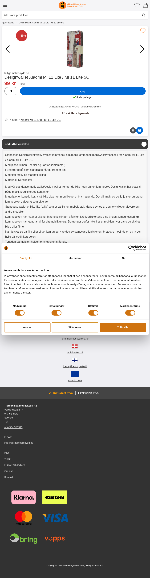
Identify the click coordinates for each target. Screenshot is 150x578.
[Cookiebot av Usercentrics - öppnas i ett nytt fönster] (131, 248)
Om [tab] (124, 258)
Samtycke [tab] (26, 258)
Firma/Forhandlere (14, 465)
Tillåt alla (122, 327)
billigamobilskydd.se (16, 73)
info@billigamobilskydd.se (18, 442)
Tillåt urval (75, 327)
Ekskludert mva (88, 393)
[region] (75, 144)
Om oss (8, 471)
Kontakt (8, 477)
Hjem (7, 452)
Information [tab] (75, 258)
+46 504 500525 (13, 427)
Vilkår (7, 459)
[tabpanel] (75, 202)
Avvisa (27, 327)
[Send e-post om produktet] (133, 130)
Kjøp (82, 91)
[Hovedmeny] (5, 5)
